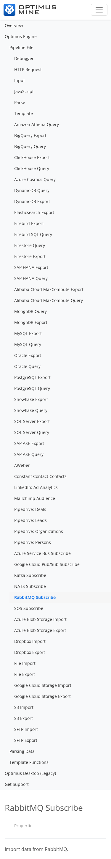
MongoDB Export (30, 322)
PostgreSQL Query (32, 388)
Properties (24, 825)
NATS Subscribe (30, 586)
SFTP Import (26, 729)
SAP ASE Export (29, 443)
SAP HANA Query (31, 278)
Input (19, 80)
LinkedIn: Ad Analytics (36, 487)
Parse (19, 102)
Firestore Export (30, 256)
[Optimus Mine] (30, 9)
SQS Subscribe (28, 608)
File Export (24, 674)
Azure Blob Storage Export (40, 630)
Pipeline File (21, 47)
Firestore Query (29, 245)
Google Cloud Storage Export (42, 696)
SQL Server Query (31, 432)
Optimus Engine (21, 36)
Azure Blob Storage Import (40, 619)
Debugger (24, 58)
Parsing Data (22, 751)
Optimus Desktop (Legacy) (30, 773)
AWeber (22, 465)
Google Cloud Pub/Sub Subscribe (47, 564)
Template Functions (29, 762)
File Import (25, 663)
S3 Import (23, 707)
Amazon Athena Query (36, 124)
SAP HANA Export (31, 267)
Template (23, 113)
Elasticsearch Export (34, 212)
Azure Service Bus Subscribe (42, 553)
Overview (14, 25)
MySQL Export (28, 333)
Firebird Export (29, 223)
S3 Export (23, 718)
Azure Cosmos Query (35, 179)
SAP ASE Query (29, 454)
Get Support (17, 784)
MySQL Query (27, 344)
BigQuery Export (30, 135)
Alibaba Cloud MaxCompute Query (48, 300)
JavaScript (24, 91)
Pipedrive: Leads (30, 520)
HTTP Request (28, 69)
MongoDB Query (30, 311)
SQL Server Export (32, 421)
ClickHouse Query (31, 168)
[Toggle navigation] (99, 10)
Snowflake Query (30, 410)
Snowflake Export (31, 399)
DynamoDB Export (32, 201)
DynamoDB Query (31, 190)
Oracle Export (27, 355)
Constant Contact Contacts (40, 476)
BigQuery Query (30, 146)
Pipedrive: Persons (32, 542)
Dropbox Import (30, 641)
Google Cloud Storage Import (42, 685)
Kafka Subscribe (30, 575)
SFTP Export (25, 740)
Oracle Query (27, 366)
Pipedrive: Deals (30, 509)
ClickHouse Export (32, 157)
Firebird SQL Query (33, 234)
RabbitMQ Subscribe (35, 597)
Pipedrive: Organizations (38, 531)
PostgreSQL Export (32, 377)
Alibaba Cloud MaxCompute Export (48, 289)
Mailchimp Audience (34, 498)
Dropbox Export (29, 652)
